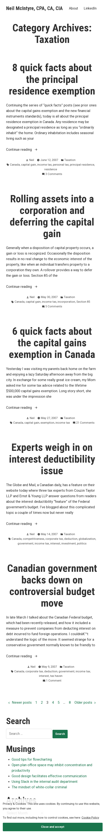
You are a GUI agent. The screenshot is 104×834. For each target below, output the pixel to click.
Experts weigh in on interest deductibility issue (52, 459)
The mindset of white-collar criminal (39, 787)
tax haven (56, 676)
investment (68, 543)
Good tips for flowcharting (32, 759)
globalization (87, 538)
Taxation (69, 160)
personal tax (61, 164)
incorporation (66, 301)
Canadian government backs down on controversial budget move (52, 585)
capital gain (28, 164)
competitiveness (33, 538)
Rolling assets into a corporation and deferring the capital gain (52, 216)
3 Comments (53, 174)
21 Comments (85, 423)
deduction (70, 538)
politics (81, 543)
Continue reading (28, 149)
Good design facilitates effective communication (49, 776)
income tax (44, 164)
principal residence (82, 164)
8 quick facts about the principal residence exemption (52, 79)
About (73, 8)
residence (50, 169)
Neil (31, 160)
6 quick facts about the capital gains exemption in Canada (52, 342)
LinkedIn (90, 8)
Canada (15, 164)
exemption (47, 422)
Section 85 (83, 301)
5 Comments (53, 306)
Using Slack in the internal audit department (45, 781)
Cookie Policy (90, 817)
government (25, 543)
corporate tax (54, 538)
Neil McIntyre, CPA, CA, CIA (34, 8)
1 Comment (53, 680)
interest (55, 543)
